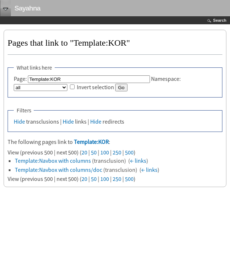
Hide (19, 121)
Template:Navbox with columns (53, 160)
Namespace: (166, 78)
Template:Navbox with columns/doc (58, 169)
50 (94, 152)
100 (104, 152)
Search (219, 20)
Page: (20, 78)
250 (117, 152)
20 (84, 152)
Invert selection (95, 87)
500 (129, 152)
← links (138, 160)
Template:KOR (91, 141)
